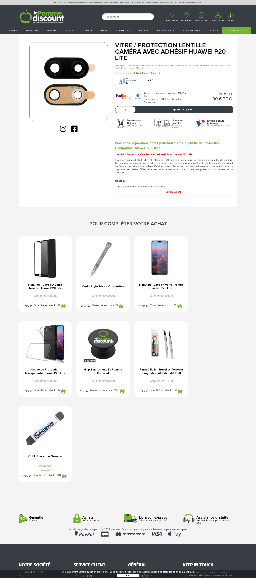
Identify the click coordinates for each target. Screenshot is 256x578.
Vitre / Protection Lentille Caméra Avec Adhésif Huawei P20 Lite (170, 52)
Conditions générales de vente (149, 490)
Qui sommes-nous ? (31, 490)
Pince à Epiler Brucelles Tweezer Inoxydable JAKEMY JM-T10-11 (100, 373)
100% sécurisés (99, 437)
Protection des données (145, 498)
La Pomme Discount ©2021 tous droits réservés (128, 559)
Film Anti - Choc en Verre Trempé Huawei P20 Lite (156, 286)
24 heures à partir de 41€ (154, 437)
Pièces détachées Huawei (141, 65)
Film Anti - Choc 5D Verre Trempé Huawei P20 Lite (44, 286)
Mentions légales (140, 494)
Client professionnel (88, 509)
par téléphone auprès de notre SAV (209, 438)
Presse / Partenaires (142, 505)
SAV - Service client (86, 505)
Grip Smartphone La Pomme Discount (44, 372)
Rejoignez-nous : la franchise (39, 501)
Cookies (133, 501)
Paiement (79, 498)
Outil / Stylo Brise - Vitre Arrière (100, 286)
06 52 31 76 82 (137, 2)
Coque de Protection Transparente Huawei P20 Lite (212, 286)
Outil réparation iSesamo (156, 371)
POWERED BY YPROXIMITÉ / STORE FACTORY (128, 565)
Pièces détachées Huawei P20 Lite (174, 65)
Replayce (120, 65)
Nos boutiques (29, 494)
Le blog (24, 498)
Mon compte (82, 490)
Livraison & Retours (87, 501)
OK (128, 575)
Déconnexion (82, 494)
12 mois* (45, 437)
